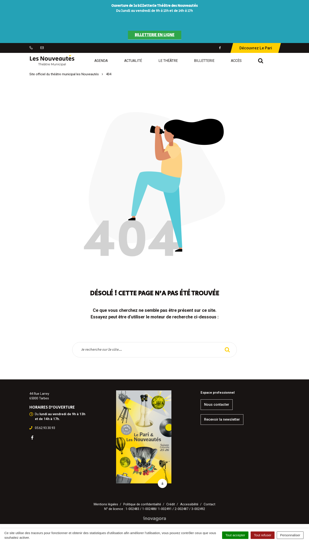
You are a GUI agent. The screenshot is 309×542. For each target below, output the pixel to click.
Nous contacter (216, 404)
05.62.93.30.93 (45, 428)
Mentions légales (106, 504)
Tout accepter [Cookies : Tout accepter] (235, 535)
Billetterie (204, 61)
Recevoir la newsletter (222, 419)
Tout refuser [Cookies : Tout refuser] (262, 535)
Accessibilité (189, 504)
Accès (236, 61)
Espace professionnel (218, 393)
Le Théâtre (168, 61)
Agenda (101, 61)
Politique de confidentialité (142, 504)
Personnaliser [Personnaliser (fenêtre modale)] (290, 535)
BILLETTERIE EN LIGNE (154, 35)
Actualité (133, 61)
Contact (209, 504)
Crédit (170, 504)
